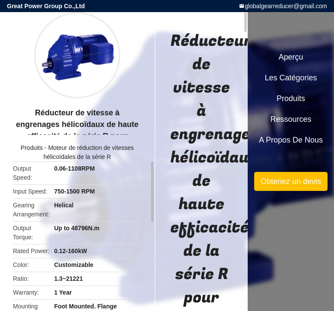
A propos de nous (291, 140)
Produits (32, 147)
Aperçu (290, 57)
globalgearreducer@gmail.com (286, 6)
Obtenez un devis (291, 181)
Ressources (290, 119)
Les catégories (291, 77)
